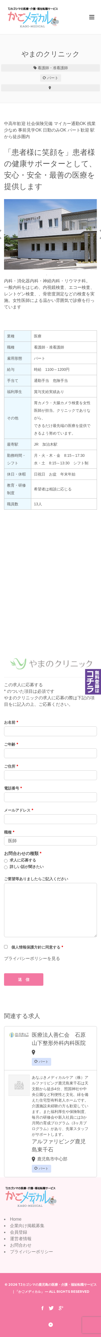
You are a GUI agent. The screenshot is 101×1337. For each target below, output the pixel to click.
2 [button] (54, 274)
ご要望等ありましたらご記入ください (36, 878)
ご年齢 (11, 744)
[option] (50, 234)
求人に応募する (23, 860)
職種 (9, 832)
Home (16, 1219)
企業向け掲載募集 (27, 1225)
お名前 (11, 722)
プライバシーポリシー (31, 1251)
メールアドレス (18, 810)
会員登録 (18, 1232)
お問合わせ (21, 1245)
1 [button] (46, 274)
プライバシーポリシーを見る (32, 958)
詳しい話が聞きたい (27, 866)
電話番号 (13, 788)
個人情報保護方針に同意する (37, 947)
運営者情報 (21, 1238)
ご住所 (11, 766)
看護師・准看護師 (53, 67)
